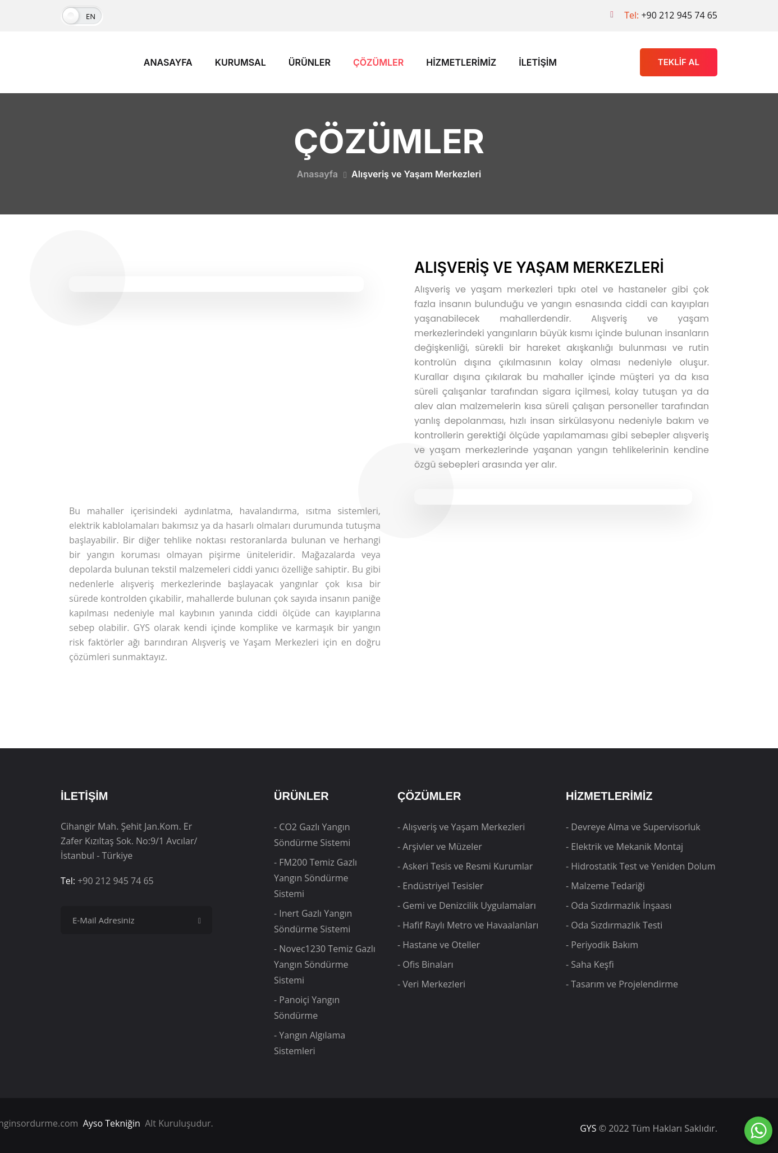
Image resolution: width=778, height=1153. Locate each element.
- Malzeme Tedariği (605, 886)
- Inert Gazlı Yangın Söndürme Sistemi (313, 921)
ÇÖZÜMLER (378, 62)
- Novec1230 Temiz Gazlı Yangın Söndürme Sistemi (325, 964)
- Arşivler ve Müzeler (439, 846)
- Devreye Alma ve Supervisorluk (633, 827)
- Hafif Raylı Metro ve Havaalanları (467, 925)
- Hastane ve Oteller (438, 945)
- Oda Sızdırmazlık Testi (614, 925)
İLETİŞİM (538, 62)
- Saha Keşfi (590, 964)
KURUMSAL (240, 62)
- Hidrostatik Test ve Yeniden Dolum (640, 866)
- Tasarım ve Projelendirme (622, 984)
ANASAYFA (168, 62)
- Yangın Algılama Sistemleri (309, 1043)
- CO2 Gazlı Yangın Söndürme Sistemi (312, 835)
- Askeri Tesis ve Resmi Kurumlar (465, 866)
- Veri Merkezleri (431, 984)
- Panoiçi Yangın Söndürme (307, 1008)
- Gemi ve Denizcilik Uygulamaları (466, 905)
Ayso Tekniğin (111, 1123)
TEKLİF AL (678, 62)
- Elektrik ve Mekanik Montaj (624, 846)
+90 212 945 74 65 (679, 15)
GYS (588, 1128)
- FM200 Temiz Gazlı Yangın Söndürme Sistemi (315, 878)
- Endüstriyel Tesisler (440, 886)
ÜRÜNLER (310, 62)
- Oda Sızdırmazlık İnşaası (618, 905)
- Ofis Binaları (425, 964)
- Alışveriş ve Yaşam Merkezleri (461, 827)
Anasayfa (317, 174)
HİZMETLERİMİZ (461, 62)
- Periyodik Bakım (602, 945)
